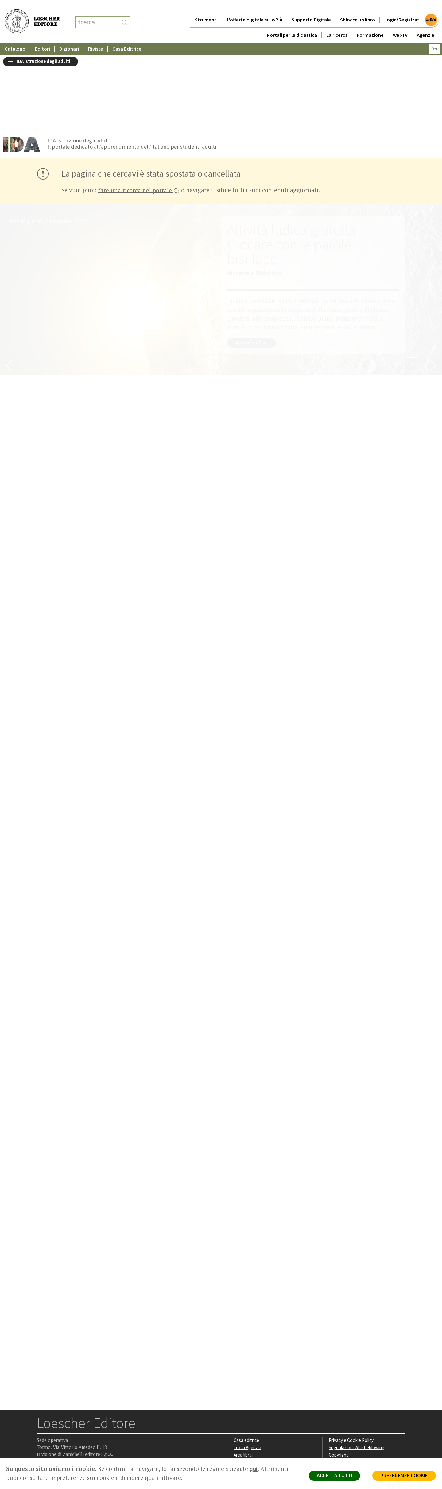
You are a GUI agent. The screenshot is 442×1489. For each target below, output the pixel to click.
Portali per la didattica (292, 23)
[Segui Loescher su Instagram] (54, 1419)
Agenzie (425, 23)
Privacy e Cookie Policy (351, 1363)
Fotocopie (339, 1392)
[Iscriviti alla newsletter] (90, 1419)
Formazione (370, 23)
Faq (237, 1385)
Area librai (243, 1377)
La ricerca (337, 23)
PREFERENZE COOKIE (404, 1475)
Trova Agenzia (247, 1370)
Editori (42, 36)
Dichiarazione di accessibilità (357, 1399)
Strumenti (206, 7)
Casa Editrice (127, 36)
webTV (400, 23)
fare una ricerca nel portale (139, 113)
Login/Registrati (402, 7)
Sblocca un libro (357, 7)
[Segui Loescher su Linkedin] (66, 1419)
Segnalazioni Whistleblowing (356, 1370)
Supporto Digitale (311, 7)
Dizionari (69, 36)
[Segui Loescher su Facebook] (42, 1419)
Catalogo (15, 36)
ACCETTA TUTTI (334, 1475)
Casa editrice (246, 1363)
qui (254, 1468)
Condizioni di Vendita (349, 1385)
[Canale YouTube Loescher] (78, 1419)
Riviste (95, 36)
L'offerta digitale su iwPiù (254, 7)
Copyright (338, 1377)
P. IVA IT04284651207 (58, 1444)
